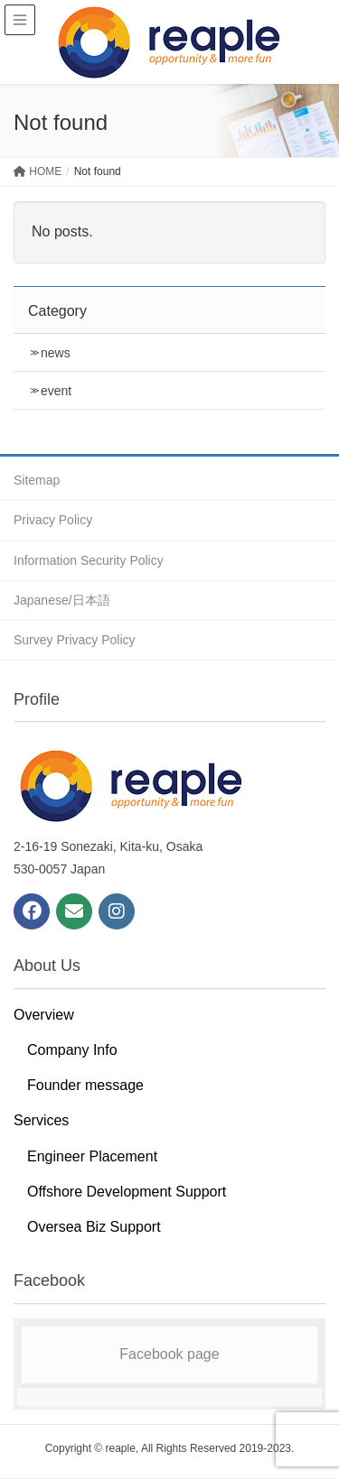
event (56, 391)
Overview (44, 1014)
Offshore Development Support (126, 1191)
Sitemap (37, 480)
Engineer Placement (92, 1156)
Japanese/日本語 (62, 600)
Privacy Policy (53, 520)
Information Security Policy (89, 560)
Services (41, 1120)
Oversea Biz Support (94, 1226)
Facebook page (169, 1354)
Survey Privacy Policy (75, 640)
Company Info (72, 1050)
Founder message (85, 1085)
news (56, 353)
